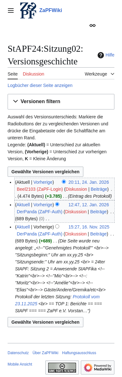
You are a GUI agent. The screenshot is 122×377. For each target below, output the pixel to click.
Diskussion (76, 189)
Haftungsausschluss (79, 353)
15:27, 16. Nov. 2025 (88, 226)
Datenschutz (18, 353)
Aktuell (23, 204)
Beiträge (99, 189)
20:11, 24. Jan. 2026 (88, 182)
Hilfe (105, 55)
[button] (61, 102)
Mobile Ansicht (20, 364)
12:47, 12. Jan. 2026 (88, 204)
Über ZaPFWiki (45, 353)
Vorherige (43, 182)
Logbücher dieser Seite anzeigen (40, 85)
